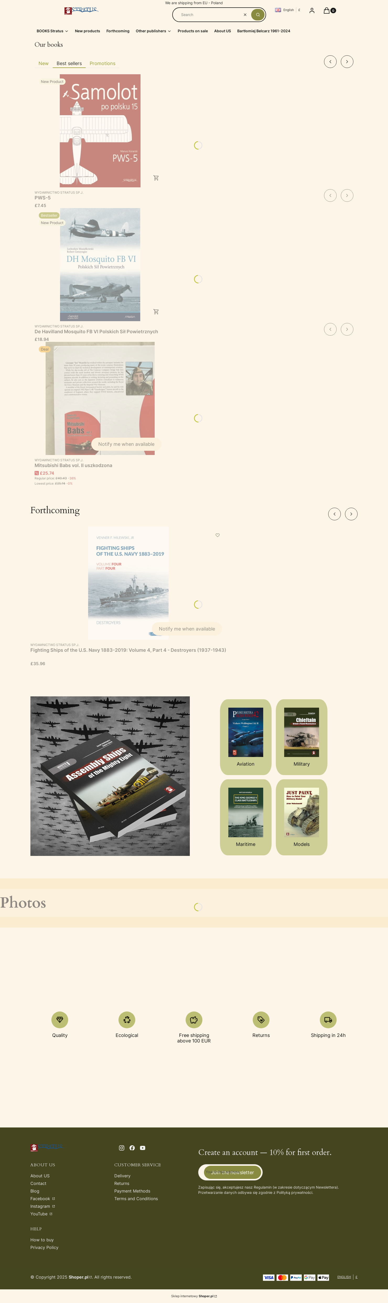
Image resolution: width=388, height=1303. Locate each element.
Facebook (40, 1198)
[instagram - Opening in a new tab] (121, 1148)
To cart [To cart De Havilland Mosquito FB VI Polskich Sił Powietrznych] (156, 311)
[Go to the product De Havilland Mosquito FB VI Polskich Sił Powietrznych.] (100, 264)
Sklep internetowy (192, 1296)
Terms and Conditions (136, 1198)
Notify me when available (126, 444)
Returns (121, 1183)
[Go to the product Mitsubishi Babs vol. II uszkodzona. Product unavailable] (100, 398)
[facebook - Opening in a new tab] (132, 1148)
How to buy (42, 1239)
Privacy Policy (44, 1247)
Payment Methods (132, 1191)
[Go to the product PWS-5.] (100, 130)
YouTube (39, 1213)
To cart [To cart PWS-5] (156, 178)
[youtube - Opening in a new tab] (142, 1148)
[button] (258, 14)
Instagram (40, 1206)
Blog (34, 1191)
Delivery (122, 1175)
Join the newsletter (232, 1172)
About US (40, 1175)
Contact (38, 1183)
